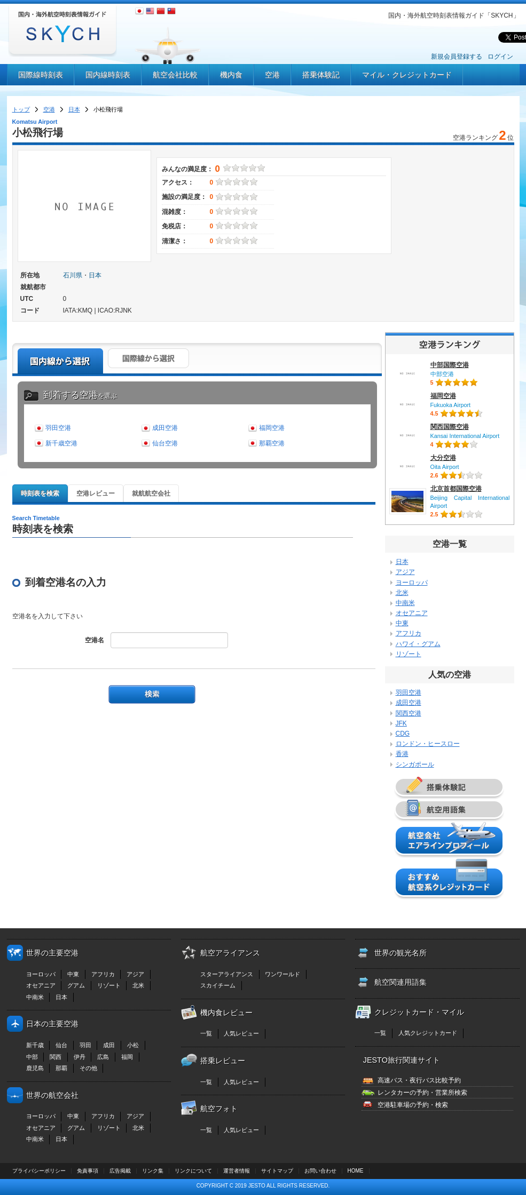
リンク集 (152, 1171)
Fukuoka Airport (450, 405)
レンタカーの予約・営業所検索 (422, 1092)
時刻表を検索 (40, 493)
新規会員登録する (456, 56)
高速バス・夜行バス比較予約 (419, 1080)
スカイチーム (217, 985)
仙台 (61, 1045)
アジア (405, 572)
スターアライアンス (226, 974)
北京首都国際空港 (456, 488)
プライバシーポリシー (39, 1171)
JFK (401, 723)
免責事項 (87, 1171)
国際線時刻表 (40, 74)
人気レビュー (241, 1033)
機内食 (231, 74)
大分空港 (443, 457)
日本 (74, 109)
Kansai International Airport (465, 436)
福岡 (127, 1057)
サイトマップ (277, 1171)
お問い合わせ (320, 1171)
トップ (21, 109)
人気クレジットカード (427, 1033)
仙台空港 (165, 443)
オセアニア (412, 613)
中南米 (405, 603)
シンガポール (415, 764)
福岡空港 (272, 428)
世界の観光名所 (400, 953)
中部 (32, 1057)
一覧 (206, 1033)
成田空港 (165, 428)
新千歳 (35, 1045)
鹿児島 (35, 1068)
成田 (109, 1045)
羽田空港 (58, 428)
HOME (356, 1171)
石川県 (72, 275)
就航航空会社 (151, 493)
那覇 (61, 1068)
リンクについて (193, 1171)
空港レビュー (95, 493)
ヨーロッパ (412, 582)
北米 (402, 592)
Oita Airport (444, 467)
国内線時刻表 (107, 74)
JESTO (256, 1186)
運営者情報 (236, 1171)
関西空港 (408, 713)
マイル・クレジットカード (407, 74)
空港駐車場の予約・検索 (413, 1105)
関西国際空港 (449, 427)
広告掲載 (120, 1171)
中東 (402, 623)
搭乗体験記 (321, 74)
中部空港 (442, 374)
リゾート (408, 654)
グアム (76, 985)
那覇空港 (272, 443)
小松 (133, 1045)
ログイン (500, 56)
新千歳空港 (61, 443)
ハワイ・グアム (418, 644)
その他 (88, 1068)
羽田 (85, 1045)
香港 (402, 754)
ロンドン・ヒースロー (428, 743)
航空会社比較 (175, 74)
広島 (103, 1057)
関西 (55, 1057)
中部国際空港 (449, 365)
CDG (403, 733)
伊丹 (79, 1057)
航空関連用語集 (400, 982)
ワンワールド (282, 974)
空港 (272, 74)
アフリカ (408, 633)
